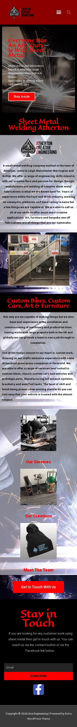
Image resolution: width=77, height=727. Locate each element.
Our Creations (38, 516)
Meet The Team (38, 570)
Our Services (38, 461)
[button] (59, 12)
